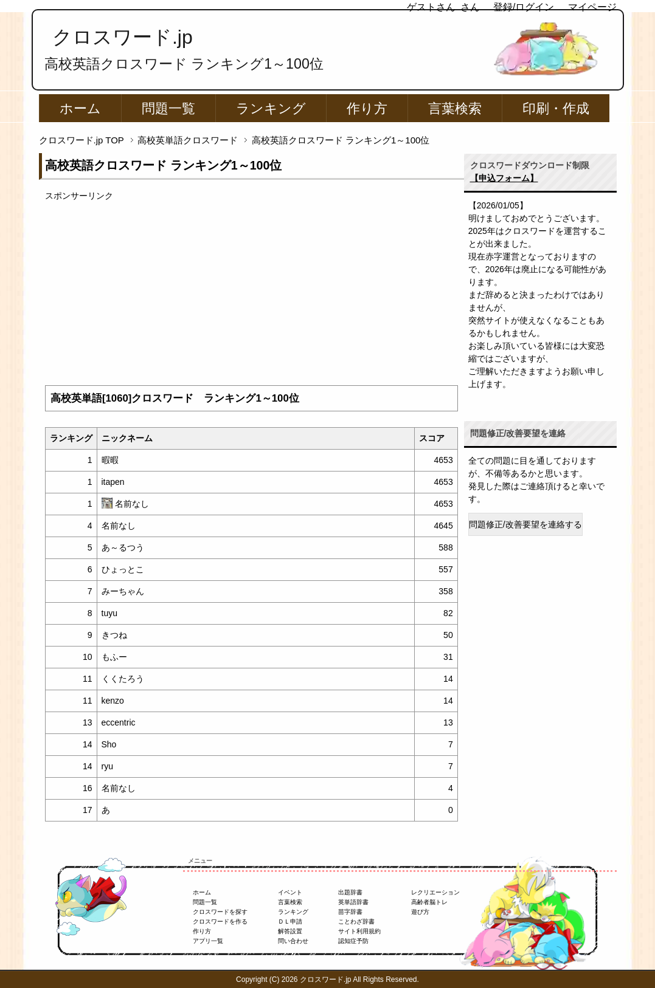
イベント (290, 892)
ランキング (271, 108)
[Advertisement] (251, 287)
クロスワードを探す (220, 911)
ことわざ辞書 (356, 921)
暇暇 (110, 460)
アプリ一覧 (208, 941)
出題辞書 (350, 892)
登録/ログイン (523, 7)
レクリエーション (435, 892)
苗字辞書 (350, 911)
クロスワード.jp (122, 37)
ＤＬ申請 (290, 921)
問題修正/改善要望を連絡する (525, 524)
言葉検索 (455, 108)
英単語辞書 (353, 902)
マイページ (592, 7)
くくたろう (123, 679)
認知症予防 (353, 941)
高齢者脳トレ (429, 902)
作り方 (367, 108)
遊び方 (420, 911)
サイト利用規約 (359, 931)
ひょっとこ (123, 569)
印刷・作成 (555, 108)
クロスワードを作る (220, 921)
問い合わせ (293, 941)
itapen (113, 482)
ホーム (80, 108)
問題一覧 (168, 108)
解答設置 (290, 931)
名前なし (132, 504)
